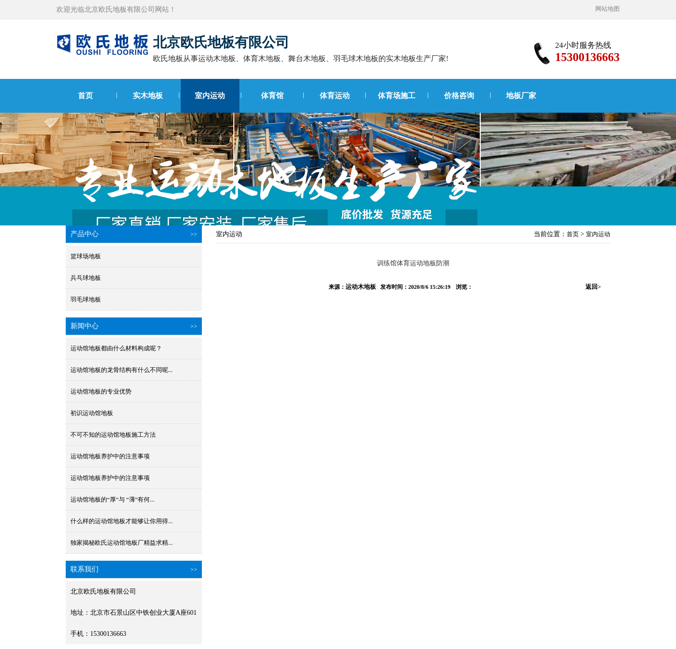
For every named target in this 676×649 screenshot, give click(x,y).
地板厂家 (521, 96)
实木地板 (148, 96)
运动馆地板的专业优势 (100, 391)
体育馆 (272, 96)
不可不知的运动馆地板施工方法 (113, 434)
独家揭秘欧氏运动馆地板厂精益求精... (121, 542)
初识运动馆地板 (91, 413)
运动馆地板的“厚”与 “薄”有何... (112, 499)
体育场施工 (396, 96)
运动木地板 (361, 286)
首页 (85, 96)
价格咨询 (459, 96)
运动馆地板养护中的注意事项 (110, 456)
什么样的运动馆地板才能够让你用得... (121, 521)
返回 (593, 286)
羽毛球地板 (85, 299)
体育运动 (335, 96)
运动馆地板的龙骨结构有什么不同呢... (121, 369)
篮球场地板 (85, 256)
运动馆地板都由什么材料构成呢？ (116, 348)
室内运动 (210, 96)
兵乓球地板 (85, 277)
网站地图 (607, 8)
